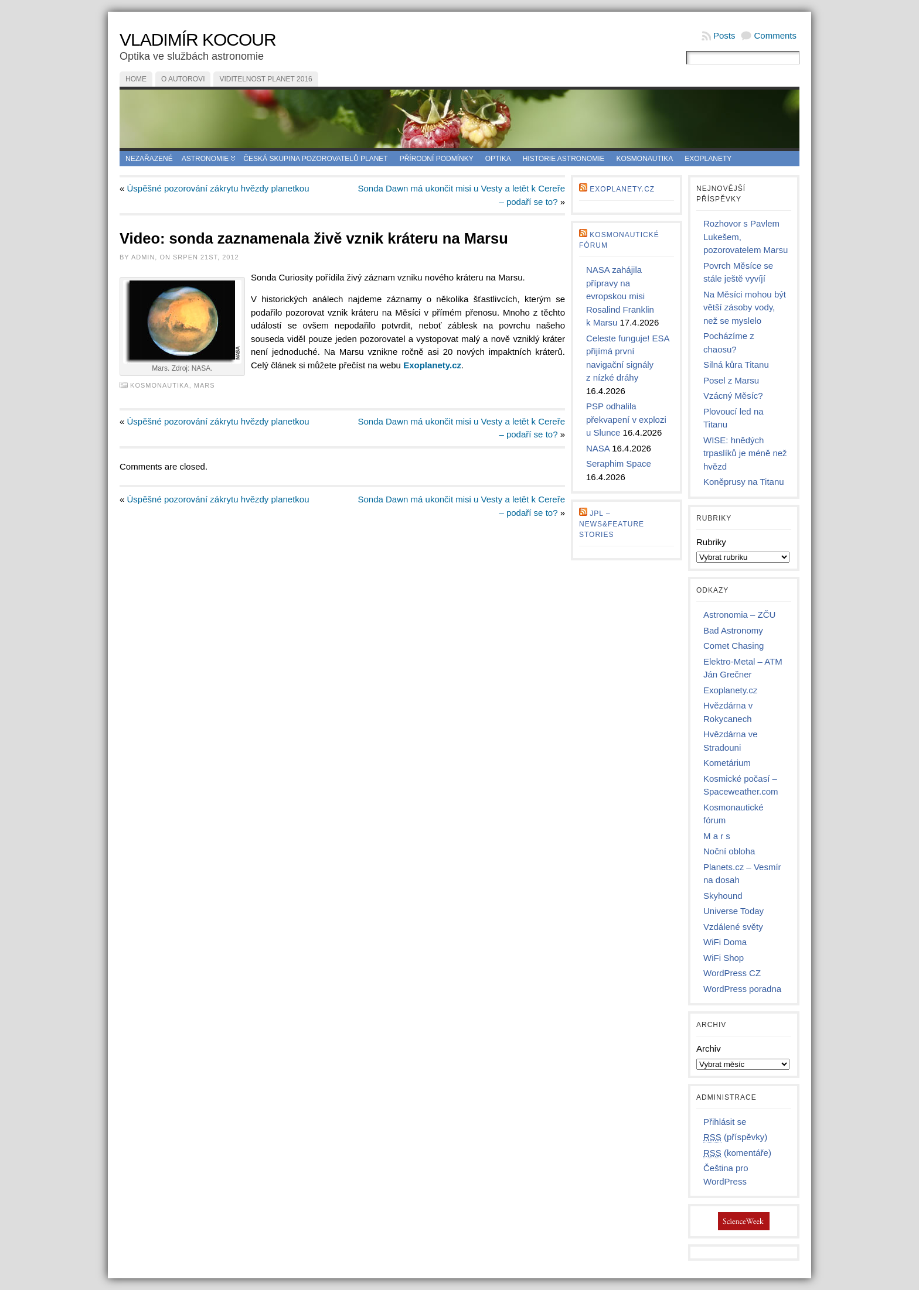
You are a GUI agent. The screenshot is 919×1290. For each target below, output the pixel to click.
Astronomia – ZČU (739, 615)
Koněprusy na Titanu (743, 482)
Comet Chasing (733, 646)
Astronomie (205, 159)
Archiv (708, 1048)
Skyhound (723, 896)
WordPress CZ (732, 973)
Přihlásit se (724, 1122)
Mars (204, 385)
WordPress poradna (742, 989)
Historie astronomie (564, 159)
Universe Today (733, 911)
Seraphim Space (618, 463)
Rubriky (711, 542)
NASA (598, 448)
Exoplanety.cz (622, 189)
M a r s (716, 836)
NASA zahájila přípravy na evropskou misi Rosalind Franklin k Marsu (620, 296)
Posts (724, 35)
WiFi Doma (725, 942)
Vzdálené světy (733, 927)
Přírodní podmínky (437, 159)
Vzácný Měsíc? (733, 396)
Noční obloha (729, 851)
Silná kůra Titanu (736, 364)
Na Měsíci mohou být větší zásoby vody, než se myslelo (744, 307)
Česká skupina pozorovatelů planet (315, 159)
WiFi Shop (723, 958)
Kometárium (727, 763)
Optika (498, 159)
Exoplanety (708, 159)
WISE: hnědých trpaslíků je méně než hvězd (745, 453)
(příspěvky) (735, 1137)
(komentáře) (737, 1153)
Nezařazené (149, 159)
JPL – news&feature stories (611, 524)
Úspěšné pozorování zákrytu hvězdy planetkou (218, 188)
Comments (775, 35)
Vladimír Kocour (198, 39)
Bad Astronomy (733, 630)
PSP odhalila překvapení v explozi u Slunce (626, 419)
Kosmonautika (645, 159)
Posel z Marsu (731, 380)
